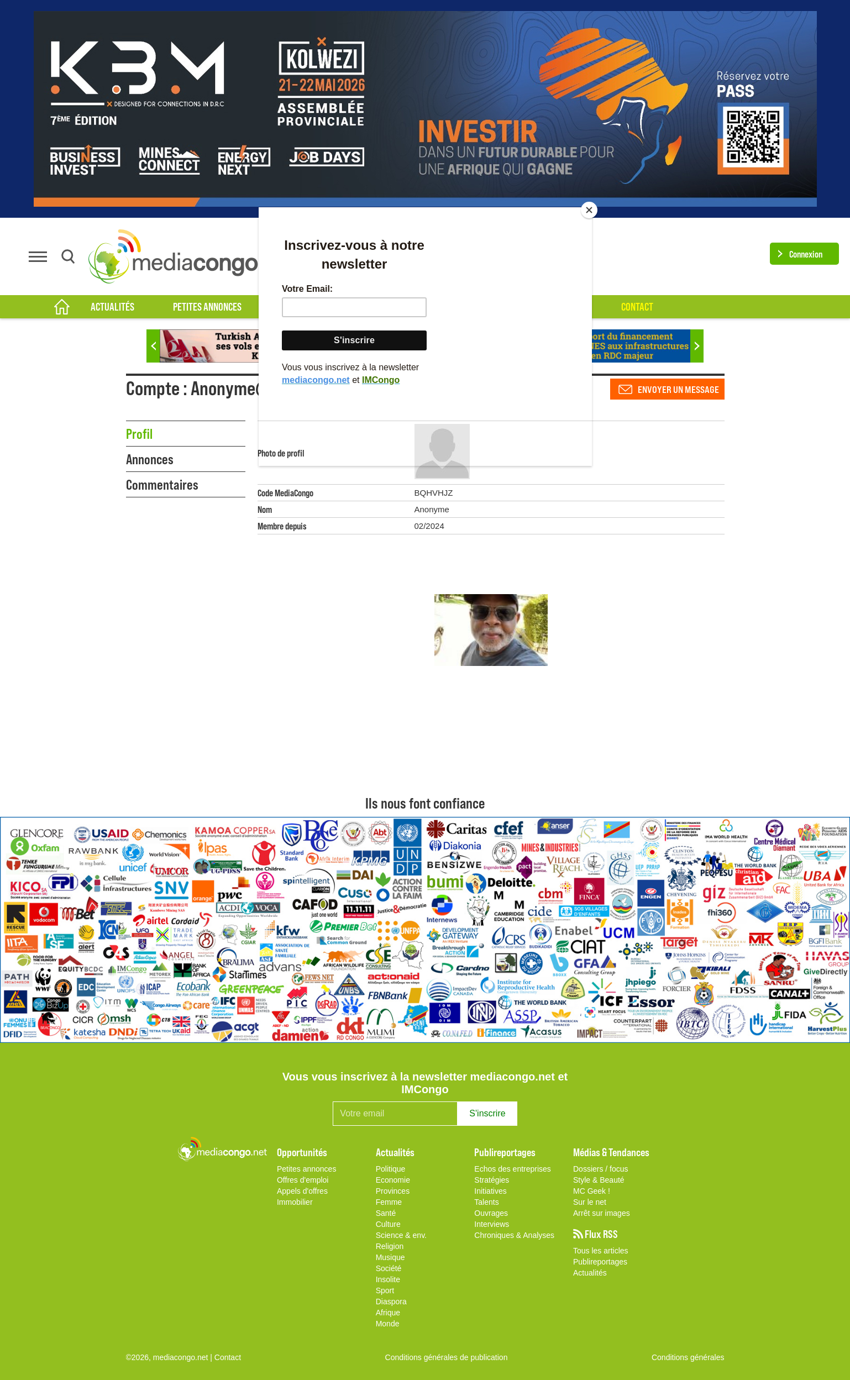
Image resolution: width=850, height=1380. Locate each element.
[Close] (589, 210)
